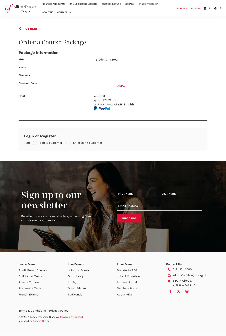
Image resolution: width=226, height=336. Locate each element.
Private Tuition (29, 282)
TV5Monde (75, 295)
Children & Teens (30, 276)
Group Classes (37, 270)
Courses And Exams (53, 4)
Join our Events (78, 270)
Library (129, 4)
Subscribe (129, 218)
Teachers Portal (127, 289)
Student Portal (127, 282)
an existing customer (87, 142)
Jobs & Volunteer (128, 276)
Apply (121, 85)
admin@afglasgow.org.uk (189, 275)
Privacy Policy (58, 311)
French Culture (111, 4)
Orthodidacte (77, 289)
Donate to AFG (127, 270)
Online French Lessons (83, 4)
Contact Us (64, 12)
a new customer (50, 142)
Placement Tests (30, 289)
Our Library (75, 276)
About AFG (124, 295)
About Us (47, 12)
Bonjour (195, 8)
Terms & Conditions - (34, 311)
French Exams (28, 295)
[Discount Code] (104, 85)
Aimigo (72, 282)
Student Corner (148, 4)
